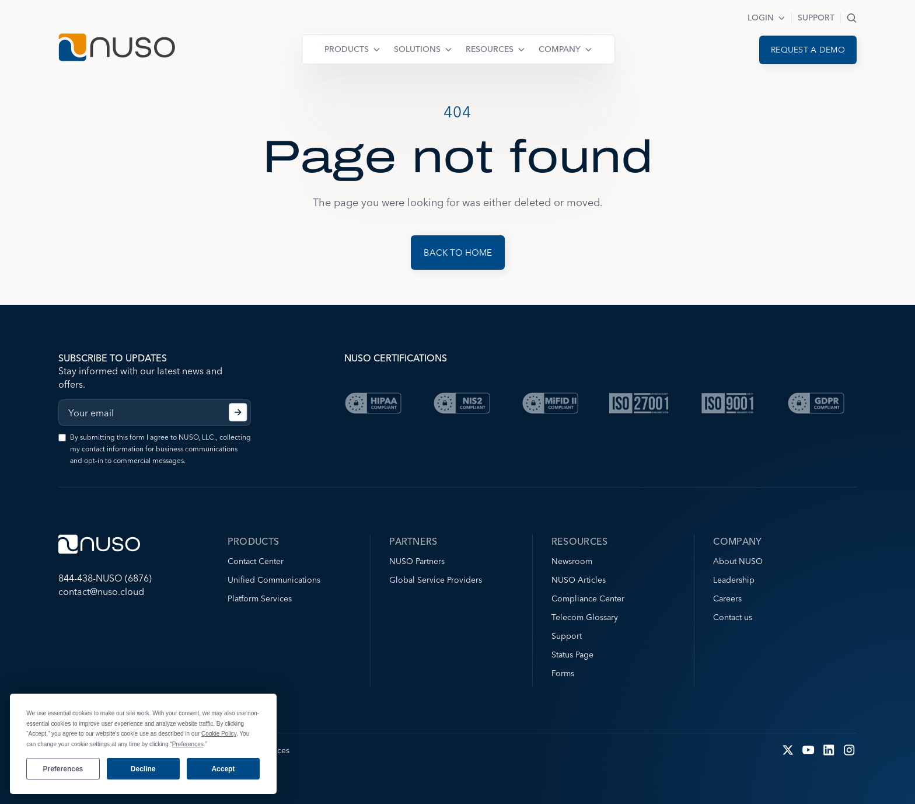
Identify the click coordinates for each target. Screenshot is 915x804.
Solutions (417, 49)
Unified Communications (274, 580)
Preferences (63, 769)
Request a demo (808, 49)
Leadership (734, 580)
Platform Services (260, 598)
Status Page (572, 654)
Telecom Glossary (584, 617)
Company (560, 49)
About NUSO (738, 561)
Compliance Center (587, 598)
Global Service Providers (435, 580)
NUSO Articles (578, 580)
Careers (727, 598)
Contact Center (256, 561)
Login (761, 17)
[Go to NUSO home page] (116, 48)
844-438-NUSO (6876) (105, 578)
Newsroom (571, 561)
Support (816, 17)
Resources (490, 49)
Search (852, 18)
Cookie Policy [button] (218, 733)
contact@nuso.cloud (101, 591)
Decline (143, 769)
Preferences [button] (188, 744)
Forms (562, 673)
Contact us (732, 617)
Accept (223, 769)
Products (346, 49)
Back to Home (458, 252)
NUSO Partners (417, 561)
